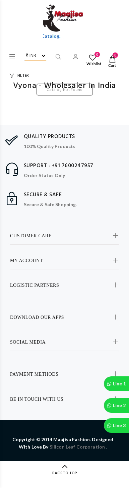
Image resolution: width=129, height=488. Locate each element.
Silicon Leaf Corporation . (78, 447)
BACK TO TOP (64, 473)
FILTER (23, 75)
